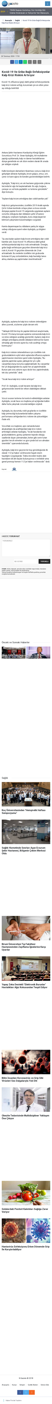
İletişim (22, 1385)
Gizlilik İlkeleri (33, 1385)
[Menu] (48, 4)
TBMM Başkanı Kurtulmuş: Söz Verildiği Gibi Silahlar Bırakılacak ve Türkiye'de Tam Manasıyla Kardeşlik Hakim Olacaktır (29, 11)
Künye (14, 1385)
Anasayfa (5, 1385)
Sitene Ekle (45, 1385)
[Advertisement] (26, 121)
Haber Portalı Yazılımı (13, 1400)
